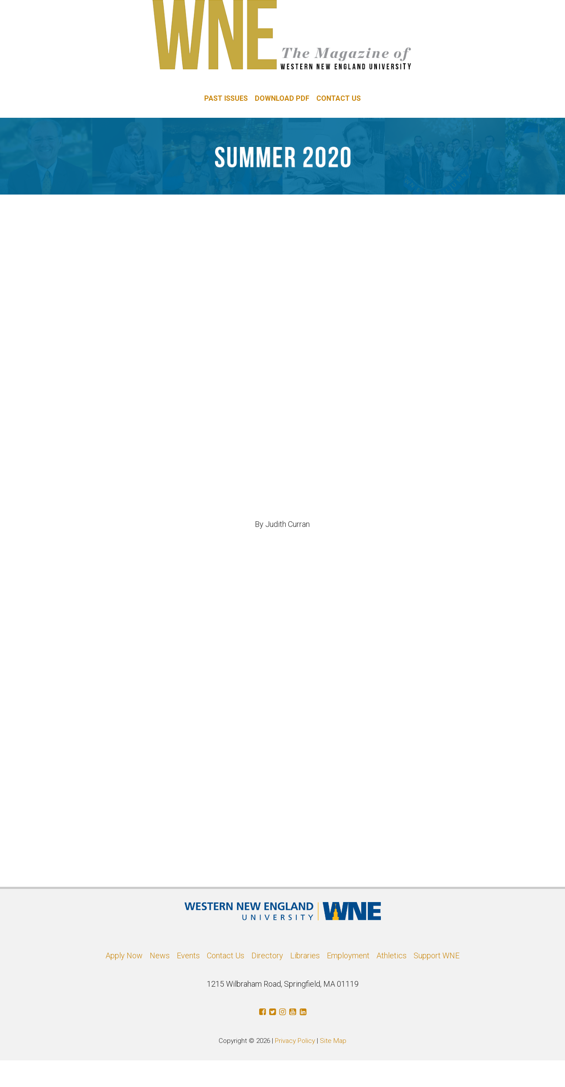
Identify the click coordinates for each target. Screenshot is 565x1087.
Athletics (392, 955)
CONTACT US (338, 98)
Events (188, 955)
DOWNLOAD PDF (282, 98)
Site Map (333, 1041)
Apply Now (124, 955)
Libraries (305, 955)
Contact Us (225, 955)
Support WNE (436, 955)
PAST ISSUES (226, 98)
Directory (267, 955)
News (160, 955)
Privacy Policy (295, 1041)
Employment (348, 955)
